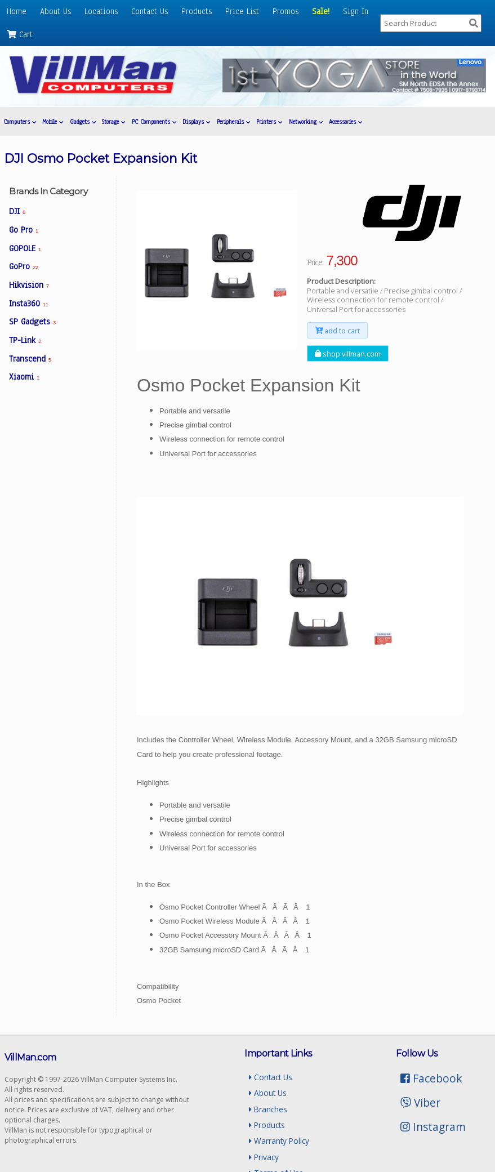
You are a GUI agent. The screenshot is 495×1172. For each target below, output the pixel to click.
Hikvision (29, 285)
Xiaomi (24, 376)
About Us (55, 11)
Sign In (355, 11)
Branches (268, 1109)
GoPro (23, 266)
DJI (17, 211)
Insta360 (28, 303)
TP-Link (25, 340)
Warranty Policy (279, 1140)
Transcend (30, 358)
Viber (420, 1102)
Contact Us (149, 11)
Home (16, 11)
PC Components (154, 122)
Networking (306, 122)
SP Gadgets (32, 321)
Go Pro (23, 229)
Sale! (320, 11)
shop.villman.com (348, 354)
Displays (196, 122)
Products (196, 11)
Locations (101, 11)
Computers (19, 122)
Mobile (52, 122)
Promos (285, 11)
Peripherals (233, 122)
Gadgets (83, 122)
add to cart (337, 330)
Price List (242, 11)
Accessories (345, 122)
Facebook (431, 1078)
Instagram (433, 1126)
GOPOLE (25, 248)
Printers (269, 122)
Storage (113, 122)
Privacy (264, 1157)
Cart (20, 34)
